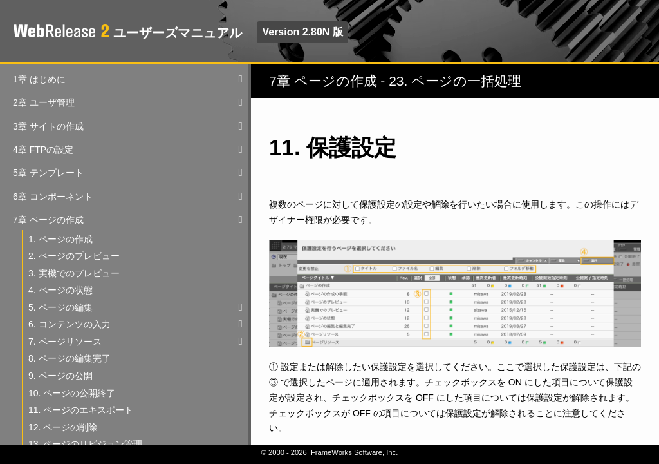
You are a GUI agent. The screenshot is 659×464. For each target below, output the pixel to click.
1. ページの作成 (60, 239)
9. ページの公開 (60, 376)
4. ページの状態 (60, 290)
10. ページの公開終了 (71, 393)
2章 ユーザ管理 (44, 102)
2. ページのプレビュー (74, 256)
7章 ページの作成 (48, 220)
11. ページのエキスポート (80, 410)
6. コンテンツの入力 (69, 324)
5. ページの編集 (60, 307)
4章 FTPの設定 (43, 149)
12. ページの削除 (62, 427)
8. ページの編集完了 (69, 358)
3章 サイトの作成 (48, 126)
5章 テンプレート (48, 173)
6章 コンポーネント (53, 196)
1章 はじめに (39, 79)
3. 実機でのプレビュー (74, 273)
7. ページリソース (65, 341)
